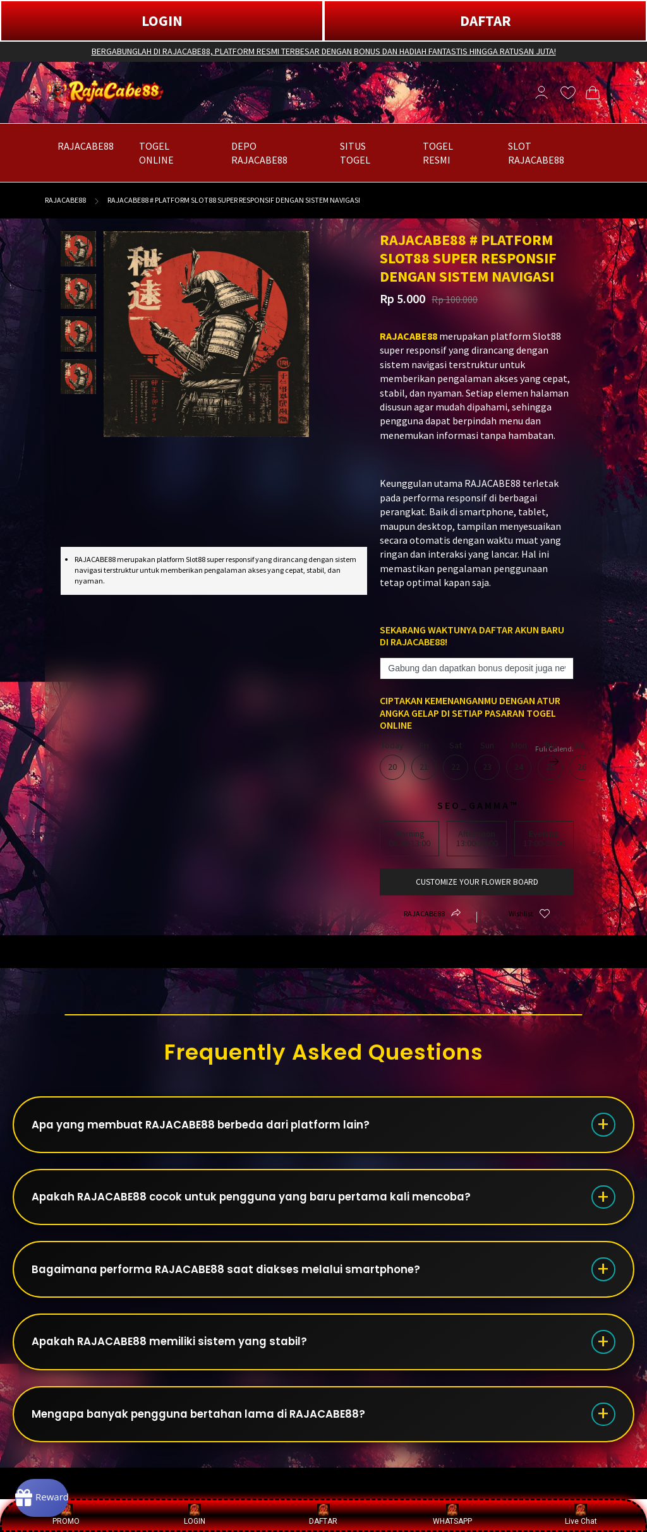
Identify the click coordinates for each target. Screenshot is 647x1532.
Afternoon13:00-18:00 (477, 838)
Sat (455, 760)
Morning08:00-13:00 (409, 838)
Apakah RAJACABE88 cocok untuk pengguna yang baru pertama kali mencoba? (271, 1207)
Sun (487, 760)
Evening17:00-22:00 (544, 838)
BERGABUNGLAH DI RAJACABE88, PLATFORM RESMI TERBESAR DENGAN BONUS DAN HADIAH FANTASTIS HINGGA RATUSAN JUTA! (324, 51)
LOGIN (162, 20)
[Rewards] (59, 1494)
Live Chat (581, 1515)
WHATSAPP (452, 1515)
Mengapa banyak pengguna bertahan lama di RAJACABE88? (216, 1444)
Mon (518, 760)
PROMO (66, 1515)
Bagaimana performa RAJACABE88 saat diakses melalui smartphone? (243, 1286)
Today (392, 760)
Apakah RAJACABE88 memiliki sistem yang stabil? (183, 1365)
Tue (550, 760)
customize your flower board (477, 882)
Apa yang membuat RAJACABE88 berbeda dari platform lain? (217, 1128)
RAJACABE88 (65, 200)
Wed (582, 760)
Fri (424, 760)
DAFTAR (485, 20)
